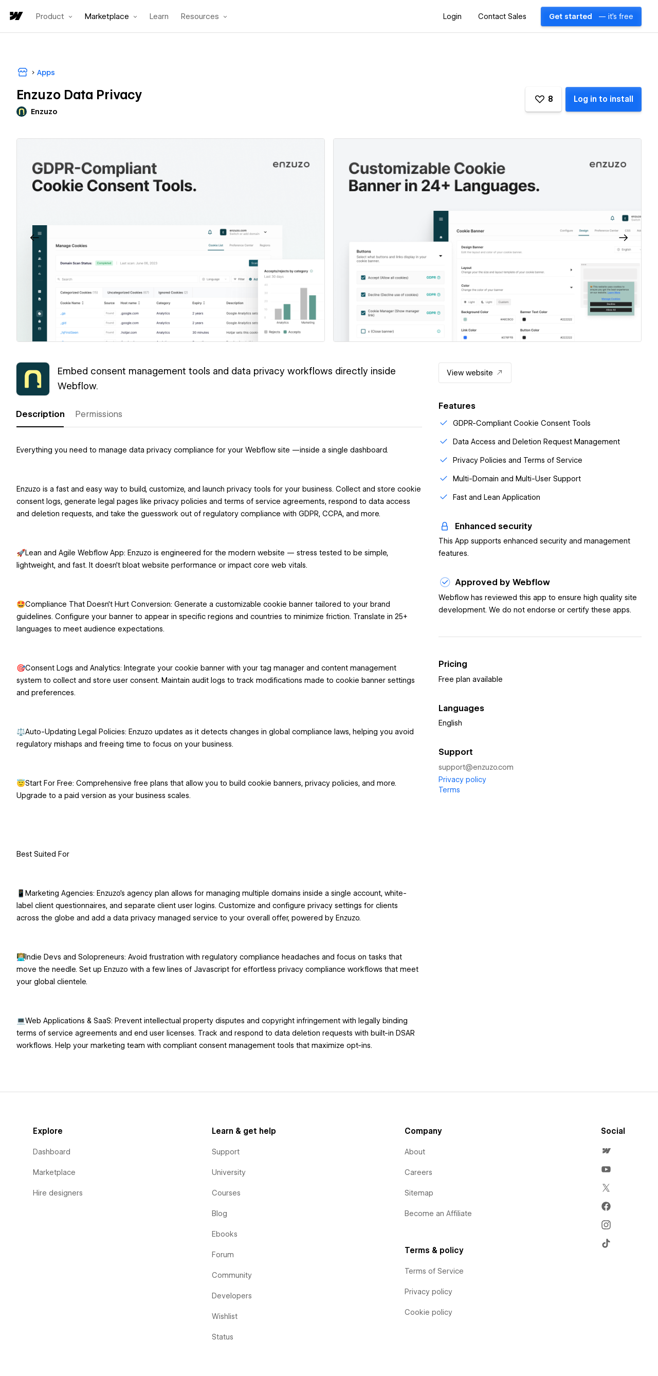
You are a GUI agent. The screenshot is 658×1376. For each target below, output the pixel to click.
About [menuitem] (415, 1152)
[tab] (40, 414)
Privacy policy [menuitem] (428, 1292)
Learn (159, 16)
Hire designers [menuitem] (58, 1193)
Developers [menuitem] (232, 1296)
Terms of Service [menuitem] (434, 1271)
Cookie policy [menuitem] (428, 1312)
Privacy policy (462, 779)
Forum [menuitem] (223, 1255)
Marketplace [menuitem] (54, 1172)
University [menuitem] (229, 1172)
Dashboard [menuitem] (51, 1152)
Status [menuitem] (222, 1337)
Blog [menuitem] (219, 1213)
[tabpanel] (219, 743)
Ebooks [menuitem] (224, 1234)
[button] (54, 16)
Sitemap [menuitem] (419, 1193)
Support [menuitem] (226, 1152)
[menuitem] (606, 1151)
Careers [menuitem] (418, 1172)
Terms (449, 790)
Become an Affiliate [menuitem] (438, 1213)
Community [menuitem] (232, 1275)
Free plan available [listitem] (470, 679)
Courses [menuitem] (226, 1193)
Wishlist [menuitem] (224, 1316)
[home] (15, 17)
